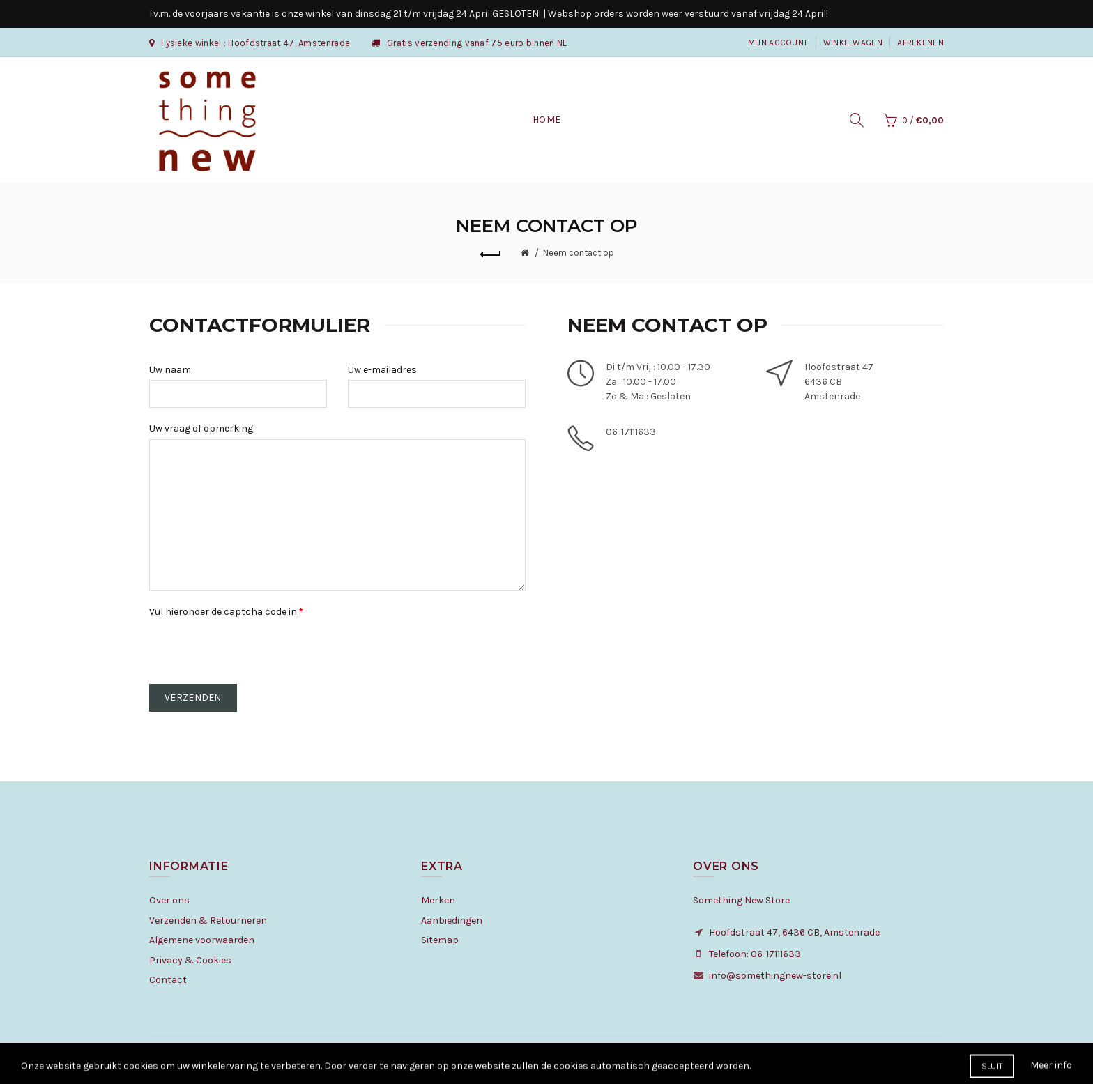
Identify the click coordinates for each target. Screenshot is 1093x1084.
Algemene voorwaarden (201, 940)
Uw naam (170, 370)
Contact (168, 980)
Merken (438, 900)
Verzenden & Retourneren (208, 920)
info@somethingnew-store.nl (775, 976)
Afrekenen (920, 42)
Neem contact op (578, 252)
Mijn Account (778, 42)
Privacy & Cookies (190, 960)
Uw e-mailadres (382, 370)
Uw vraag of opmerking (201, 428)
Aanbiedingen (451, 920)
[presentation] (255, 650)
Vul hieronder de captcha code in (223, 612)
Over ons (169, 900)
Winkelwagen (852, 42)
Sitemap (440, 940)
